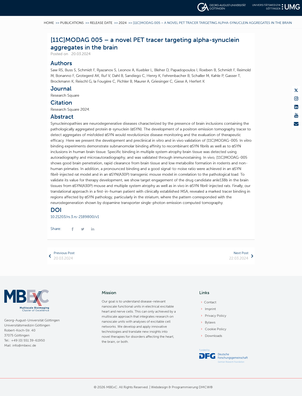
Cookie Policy (215, 329)
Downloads (213, 336)
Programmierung (185, 387)
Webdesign (159, 387)
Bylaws (210, 322)
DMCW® (206, 387)
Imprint (210, 309)
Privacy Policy (215, 316)
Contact (210, 302)
